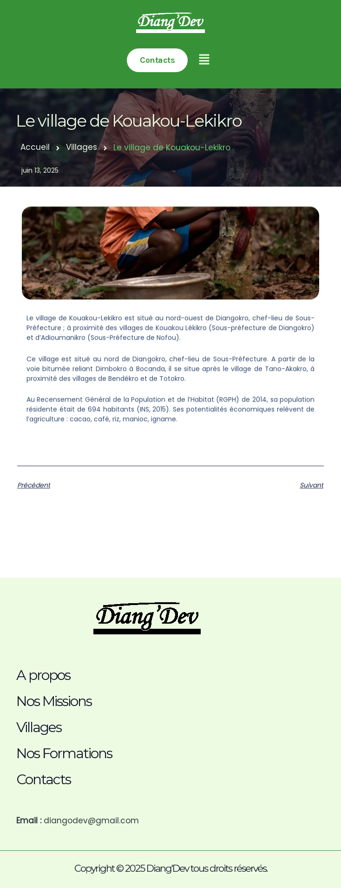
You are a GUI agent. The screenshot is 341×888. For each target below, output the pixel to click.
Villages (81, 147)
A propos (43, 675)
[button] (205, 60)
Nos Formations (64, 753)
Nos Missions (54, 701)
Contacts (43, 779)
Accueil (35, 147)
